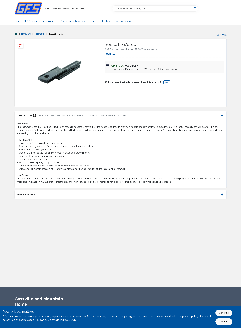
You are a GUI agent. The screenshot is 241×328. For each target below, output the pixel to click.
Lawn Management (124, 21)
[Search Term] (155, 8)
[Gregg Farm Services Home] (28, 8)
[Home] (16, 34)
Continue (224, 312)
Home (18, 21)
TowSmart (111, 54)
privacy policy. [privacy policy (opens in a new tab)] (190, 316)
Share (222, 35)
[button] (120, 115)
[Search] (195, 8)
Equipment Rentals (100, 21)
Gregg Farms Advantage (73, 21)
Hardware (26, 34)
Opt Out (224, 321)
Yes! (166, 82)
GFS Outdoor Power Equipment (40, 21)
